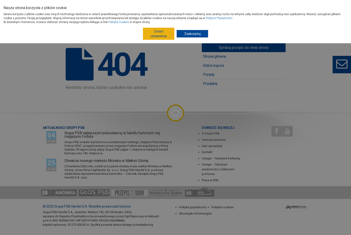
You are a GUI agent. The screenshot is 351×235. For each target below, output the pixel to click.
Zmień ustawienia (159, 34)
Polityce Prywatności (219, 18)
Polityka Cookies (118, 22)
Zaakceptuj (192, 34)
